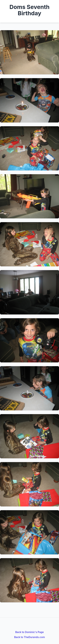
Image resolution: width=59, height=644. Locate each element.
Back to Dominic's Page (29, 632)
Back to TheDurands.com (29, 637)
